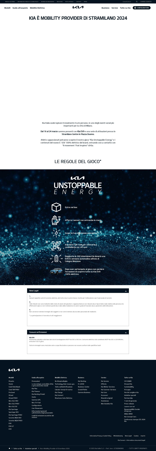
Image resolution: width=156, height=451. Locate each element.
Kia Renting (82, 381)
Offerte (103, 384)
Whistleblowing (118, 435)
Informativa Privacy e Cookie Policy (100, 435)
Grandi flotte (82, 389)
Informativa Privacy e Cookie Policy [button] (28, 1)
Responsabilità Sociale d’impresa (132, 410)
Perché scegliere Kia (131, 392)
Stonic (11, 384)
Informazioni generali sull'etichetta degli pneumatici (42, 412)
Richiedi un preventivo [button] (47, 1)
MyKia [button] (85, 1)
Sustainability (129, 387)
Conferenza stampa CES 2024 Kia (134, 420)
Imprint (143, 435)
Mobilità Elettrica (37, 8)
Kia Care (104, 392)
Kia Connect (59, 395)
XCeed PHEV (13, 398)
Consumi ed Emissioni (38, 332)
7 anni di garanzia (130, 401)
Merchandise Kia (107, 404)
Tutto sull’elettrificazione (63, 387)
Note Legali (33, 291)
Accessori (104, 395)
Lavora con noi (129, 406)
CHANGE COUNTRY (146, 1)
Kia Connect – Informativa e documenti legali (131, 440)
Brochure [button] (60, 1)
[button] (129, 1)
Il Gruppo (127, 389)
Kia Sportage (13, 409)
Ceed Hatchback (14, 387)
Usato (34, 397)
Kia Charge (59, 392)
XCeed (11, 395)
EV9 (10, 429)
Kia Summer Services (108, 389)
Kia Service (105, 381)
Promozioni (36, 381)
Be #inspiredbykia (61, 381)
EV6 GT (11, 426)
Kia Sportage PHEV (15, 415)
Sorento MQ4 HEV (15, 418)
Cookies (136, 435)
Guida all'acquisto (20, 8)
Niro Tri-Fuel (36, 402)
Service (115, 8)
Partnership (128, 398)
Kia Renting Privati (38, 394)
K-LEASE (81, 384)
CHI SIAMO (128, 381)
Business (105, 8)
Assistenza (105, 401)
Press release (129, 404)
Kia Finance (36, 391)
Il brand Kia (128, 384)
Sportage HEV (14, 412)
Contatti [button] (78, 1)
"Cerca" (128, 1)
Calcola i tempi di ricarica (63, 389)
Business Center (83, 387)
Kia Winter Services (108, 387)
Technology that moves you (64, 384)
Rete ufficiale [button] (69, 1)
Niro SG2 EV (13, 406)
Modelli (7, 8)
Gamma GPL (36, 400)
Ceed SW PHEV (14, 389)
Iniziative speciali (130, 395)
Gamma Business (84, 392)
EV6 (10, 423)
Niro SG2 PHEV (14, 404)
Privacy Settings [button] (10, 1)
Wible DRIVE (128, 414)
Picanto (11, 381)
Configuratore (141, 8)
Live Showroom (37, 408)
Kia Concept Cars (130, 417)
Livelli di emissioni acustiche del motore (43, 416)
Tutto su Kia (125, 8)
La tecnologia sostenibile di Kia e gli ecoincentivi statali (42, 385)
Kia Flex (34, 388)
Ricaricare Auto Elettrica (63, 398)
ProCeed (12, 392)
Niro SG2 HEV (13, 401)
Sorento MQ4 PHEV (15, 420)
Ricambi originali (106, 398)
